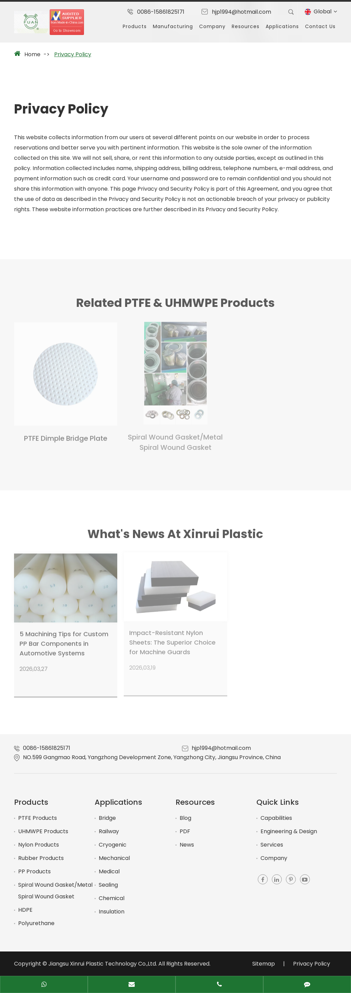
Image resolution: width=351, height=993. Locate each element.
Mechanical (114, 858)
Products (135, 26)
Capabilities (276, 818)
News (187, 845)
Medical (109, 871)
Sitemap (263, 964)
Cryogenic (112, 845)
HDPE (25, 910)
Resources (245, 26)
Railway (109, 831)
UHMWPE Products (43, 831)
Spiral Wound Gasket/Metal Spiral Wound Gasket (175, 440)
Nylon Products (38, 845)
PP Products (34, 871)
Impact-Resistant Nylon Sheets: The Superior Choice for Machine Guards (172, 640)
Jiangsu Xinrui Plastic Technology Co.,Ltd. (102, 964)
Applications (282, 26)
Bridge (107, 818)
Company (212, 26)
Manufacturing (173, 26)
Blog (185, 818)
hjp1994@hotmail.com (241, 12)
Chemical (111, 898)
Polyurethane (36, 923)
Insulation (111, 912)
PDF (185, 831)
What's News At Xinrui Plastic (175, 536)
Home (32, 54)
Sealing (108, 885)
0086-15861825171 (160, 12)
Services (272, 845)
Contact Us (320, 26)
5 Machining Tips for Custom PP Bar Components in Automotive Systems (64, 641)
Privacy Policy (72, 54)
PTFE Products (37, 818)
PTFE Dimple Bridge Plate (65, 436)
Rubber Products (41, 858)
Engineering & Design (289, 831)
